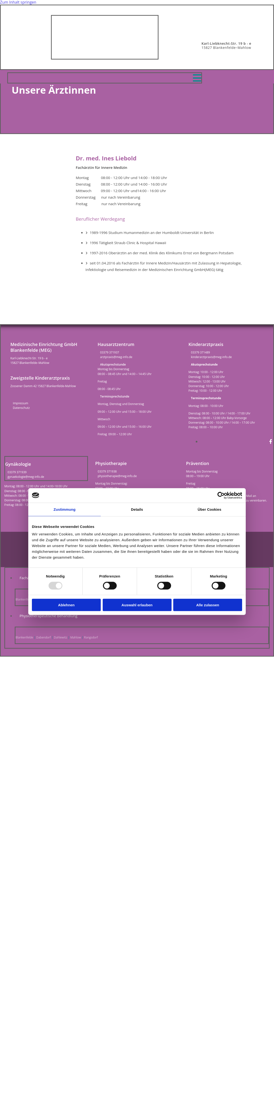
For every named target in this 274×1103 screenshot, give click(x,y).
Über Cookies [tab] (209, 509)
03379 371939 (17, 472)
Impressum (20, 403)
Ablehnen (66, 605)
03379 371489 (200, 352)
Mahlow (75, 637)
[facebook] (270, 441)
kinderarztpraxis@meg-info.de (211, 357)
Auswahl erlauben (137, 605)
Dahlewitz (60, 637)
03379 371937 (109, 352)
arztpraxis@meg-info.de (116, 357)
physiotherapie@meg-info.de (117, 476)
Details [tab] (137, 509)
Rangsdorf (91, 637)
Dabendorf (43, 637)
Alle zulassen (207, 605)
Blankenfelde (24, 599)
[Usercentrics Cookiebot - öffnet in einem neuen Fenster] (221, 495)
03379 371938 (107, 471)
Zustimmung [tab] (65, 509)
